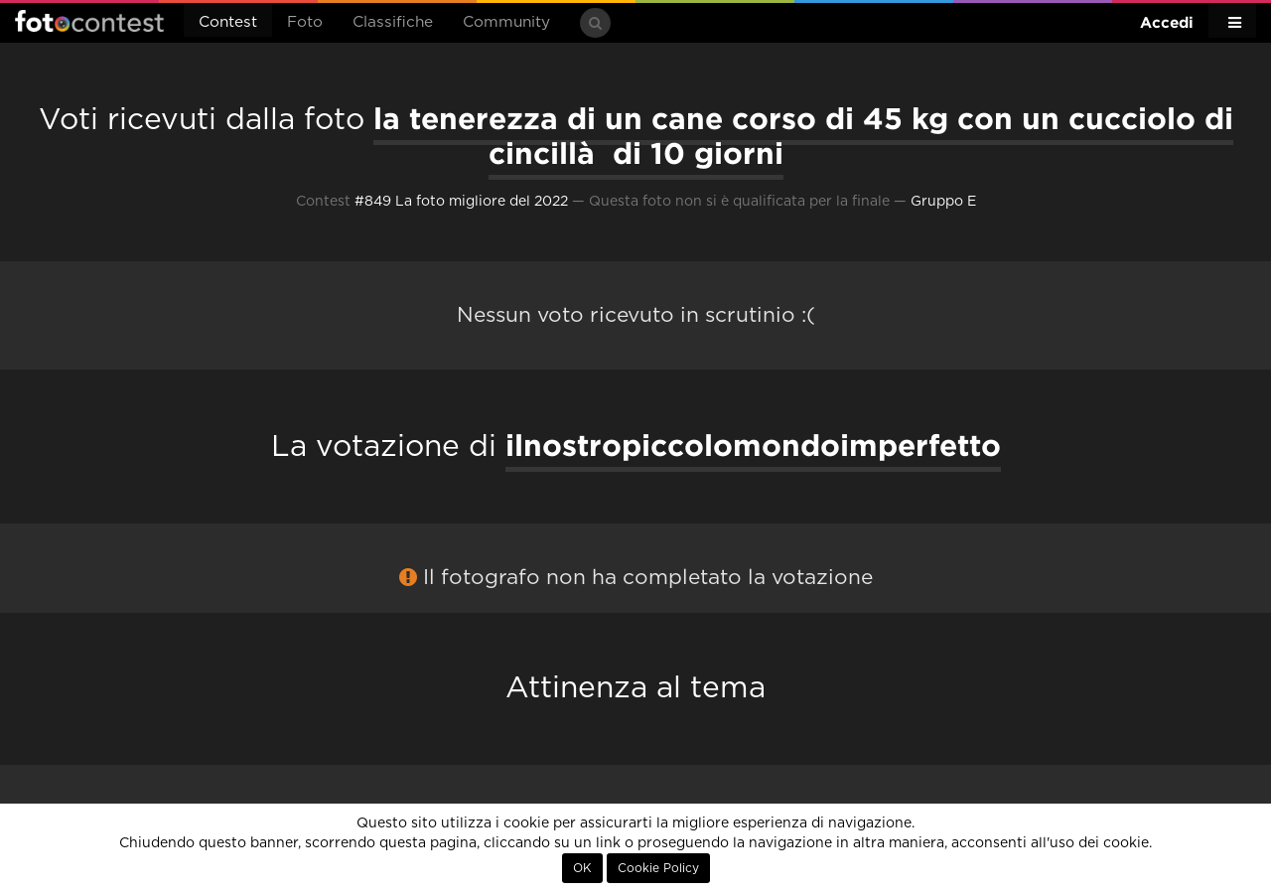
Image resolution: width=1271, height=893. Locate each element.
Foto (305, 22)
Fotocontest (89, 21)
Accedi (1167, 22)
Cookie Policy (658, 868)
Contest (228, 22)
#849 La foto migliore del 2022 (461, 202)
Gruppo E (943, 202)
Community (506, 22)
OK (582, 868)
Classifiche (393, 22)
